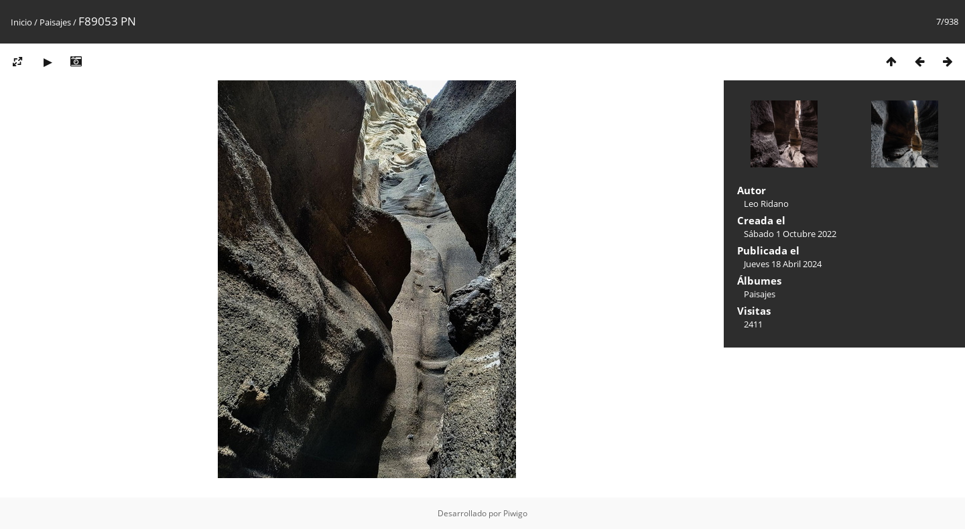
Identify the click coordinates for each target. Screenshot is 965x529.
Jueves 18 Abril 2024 (783, 264)
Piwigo (515, 513)
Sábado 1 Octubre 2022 (790, 234)
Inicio (21, 22)
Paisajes (55, 22)
